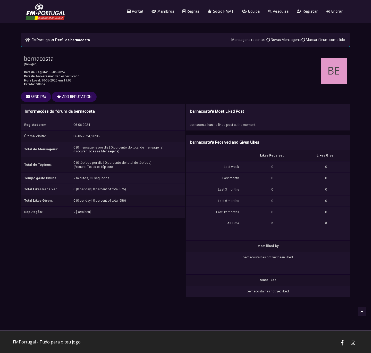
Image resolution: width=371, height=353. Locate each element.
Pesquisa (278, 11)
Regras (190, 11)
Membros (162, 11)
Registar (307, 11)
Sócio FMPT (221, 11)
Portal (135, 11)
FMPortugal (41, 40)
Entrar (334, 11)
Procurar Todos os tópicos (93, 167)
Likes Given (326, 155)
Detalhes (83, 212)
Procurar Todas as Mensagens (96, 151)
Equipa (251, 11)
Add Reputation (74, 96)
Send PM (36, 96)
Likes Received (272, 155)
